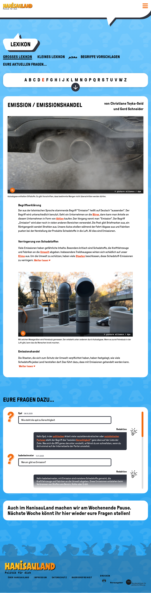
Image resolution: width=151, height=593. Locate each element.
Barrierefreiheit (82, 577)
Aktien (60, 218)
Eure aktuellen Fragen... (25, 64)
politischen (58, 436)
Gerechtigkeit (83, 440)
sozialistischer (111, 436)
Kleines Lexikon (51, 57)
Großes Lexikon (17, 57)
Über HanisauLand (18, 577)
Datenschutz (59, 577)
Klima (21, 256)
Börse (96, 214)
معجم (72, 57)
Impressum (40, 577)
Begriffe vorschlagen (100, 57)
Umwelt (44, 252)
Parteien (41, 440)
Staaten (80, 256)
